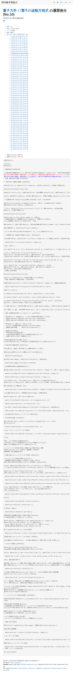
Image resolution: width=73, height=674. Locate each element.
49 (19, 128)
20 (19, 72)
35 (19, 101)
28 (19, 88)
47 (19, 124)
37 (19, 105)
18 (19, 68)
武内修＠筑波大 (9, 2)
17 (19, 67)
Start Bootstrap (22, 668)
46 (19, 122)
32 (19, 95)
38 (19, 107)
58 (19, 145)
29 (19, 89)
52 (19, 133)
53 (19, 135)
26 (19, 84)
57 (19, 143)
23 (19, 78)
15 (19, 63)
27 (19, 86)
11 (19, 55)
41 (19, 112)
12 (19, 57)
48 (19, 126)
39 (19, 109)
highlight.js (39, 668)
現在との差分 (11, 28)
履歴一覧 (9, 26)
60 (19, 149)
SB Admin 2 (31, 668)
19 (19, 70)
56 (19, 141)
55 (19, 139)
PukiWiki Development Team (28, 664)
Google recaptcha (56, 668)
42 (19, 114)
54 (19, 137)
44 (19, 118)
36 (19, 103)
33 (19, 97)
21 (19, 74)
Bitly (8, 670)
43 (19, 116)
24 (19, 80)
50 (19, 130)
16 (19, 65)
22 (19, 76)
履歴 (8, 32)
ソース (9, 30)
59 (19, 147)
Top (4, 18)
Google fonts (46, 668)
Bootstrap (14, 668)
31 (19, 93)
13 (19, 59)
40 (19, 111)
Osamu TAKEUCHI (15, 662)
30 (19, 91)
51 (19, 132)
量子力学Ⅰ (9, 18)
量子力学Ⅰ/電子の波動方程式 (25, 11)
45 (19, 120)
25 (19, 82)
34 (19, 99)
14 (19, 61)
